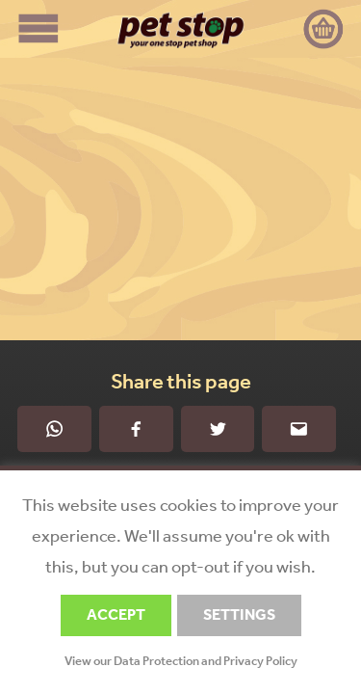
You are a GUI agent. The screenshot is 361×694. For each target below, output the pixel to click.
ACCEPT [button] (116, 614)
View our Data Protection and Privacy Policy (180, 661)
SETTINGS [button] (239, 614)
